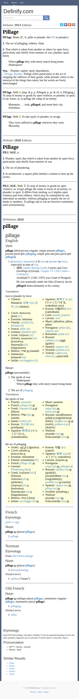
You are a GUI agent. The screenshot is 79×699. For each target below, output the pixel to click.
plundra (60, 349)
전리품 (25, 424)
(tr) (65, 352)
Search (14, 3)
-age (16, 522)
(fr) (28, 328)
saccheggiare (26, 360)
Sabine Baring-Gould (35, 267)
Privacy (33, 692)
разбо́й (49, 482)
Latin (32, 638)
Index (22, 3)
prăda (61, 333)
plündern (26, 331)
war (36, 264)
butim (48, 411)
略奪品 (26, 430)
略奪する (62, 299)
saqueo (59, 485)
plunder (53, 261)
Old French (18, 555)
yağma (59, 352)
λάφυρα (23, 408)
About (40, 692)
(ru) (57, 340)
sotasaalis (26, 402)
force (64, 261)
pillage (24, 405)
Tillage (11, 674)
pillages (60, 250)
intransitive (30, 261)
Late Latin (70, 635)
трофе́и (58, 421)
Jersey (15, 569)
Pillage (11, 663)
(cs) (20, 316)
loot (43, 261)
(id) (24, 357)
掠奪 (26, 302)
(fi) (31, 322)
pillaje (48, 488)
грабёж (60, 469)
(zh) (31, 302)
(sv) (67, 349)
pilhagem (66, 466)
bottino (23, 421)
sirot (57, 318)
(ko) (69, 308)
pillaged (10, 256)
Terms (46, 692)
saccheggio (25, 501)
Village (11, 669)
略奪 (59, 453)
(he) (29, 414)
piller (23, 328)
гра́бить (50, 340)
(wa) (58, 433)
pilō (35, 638)
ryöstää (25, 322)
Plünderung (17, 469)
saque (48, 408)
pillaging (31, 253)
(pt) (68, 327)
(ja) (70, 299)
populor (65, 314)
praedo (56, 314)
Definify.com (35, 688)
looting (24, 569)
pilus (59, 638)
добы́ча (59, 424)
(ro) (67, 333)
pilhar (62, 327)
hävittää (15, 325)
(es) (67, 346)
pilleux (15, 578)
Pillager (12, 666)
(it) (36, 360)
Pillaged (12, 671)
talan (48, 356)
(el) (31, 335)
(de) (34, 331)
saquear (49, 330)
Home (5, 3)
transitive (17, 261)
